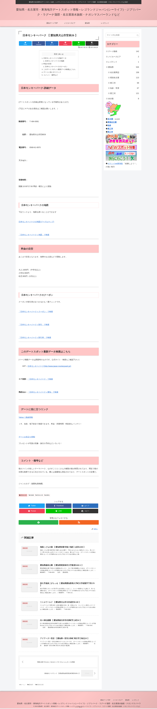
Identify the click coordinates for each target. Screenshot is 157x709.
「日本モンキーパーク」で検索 (40, 380)
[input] (122, 35)
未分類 (123, 98)
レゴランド (123, 61)
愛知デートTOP (107, 700)
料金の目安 (47, 64)
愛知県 (123, 67)
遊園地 (47, 496)
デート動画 (123, 51)
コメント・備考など (50, 76)
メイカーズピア (123, 56)
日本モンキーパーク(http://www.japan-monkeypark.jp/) (49, 367)
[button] (137, 35)
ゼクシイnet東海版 (115, 164)
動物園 (31, 496)
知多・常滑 (124, 88)
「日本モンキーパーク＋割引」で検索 (34, 325)
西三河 (124, 93)
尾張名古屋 (23, 496)
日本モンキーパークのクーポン (56, 67)
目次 (56, 54)
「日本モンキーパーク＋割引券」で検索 (35, 338)
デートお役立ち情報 (27, 438)
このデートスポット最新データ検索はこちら (59, 70)
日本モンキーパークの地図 (54, 61)
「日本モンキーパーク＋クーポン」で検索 (36, 312)
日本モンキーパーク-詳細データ (54, 58)
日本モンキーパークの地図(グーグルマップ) (36, 223)
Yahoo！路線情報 (26, 418)
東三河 (124, 83)
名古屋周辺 (124, 72)
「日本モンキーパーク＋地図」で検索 (34, 236)
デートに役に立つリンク (52, 73)
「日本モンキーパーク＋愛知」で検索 (43, 393)
